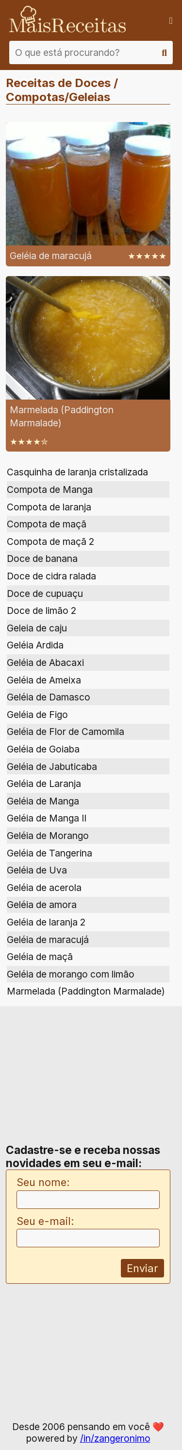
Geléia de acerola (44, 887)
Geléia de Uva (37, 870)
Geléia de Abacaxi (45, 662)
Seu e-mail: (45, 1221)
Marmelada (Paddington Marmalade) (86, 991)
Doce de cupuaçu (45, 593)
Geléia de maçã (40, 956)
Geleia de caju (37, 628)
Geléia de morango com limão (70, 974)
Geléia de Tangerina (49, 853)
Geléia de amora (42, 904)
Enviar (142, 1268)
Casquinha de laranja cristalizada (77, 472)
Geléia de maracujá (48, 939)
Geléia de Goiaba (43, 749)
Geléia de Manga (43, 801)
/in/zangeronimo (115, 1438)
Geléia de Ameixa (44, 680)
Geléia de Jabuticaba (52, 766)
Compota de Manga (50, 489)
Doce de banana (42, 558)
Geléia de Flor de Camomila (65, 731)
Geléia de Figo (37, 714)
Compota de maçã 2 (50, 541)
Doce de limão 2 (41, 610)
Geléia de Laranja (44, 783)
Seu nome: (43, 1182)
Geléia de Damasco (48, 697)
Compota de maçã (46, 524)
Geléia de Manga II (46, 818)
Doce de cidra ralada (51, 576)
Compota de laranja (49, 507)
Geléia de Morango (48, 835)
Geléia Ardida (35, 645)
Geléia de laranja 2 (46, 922)
